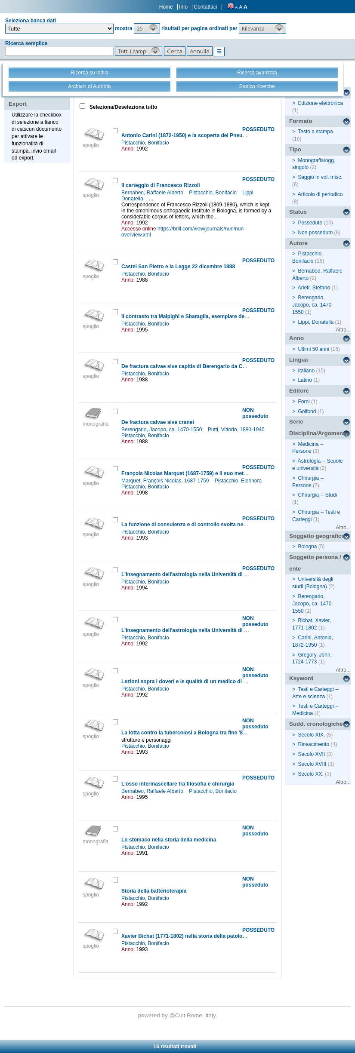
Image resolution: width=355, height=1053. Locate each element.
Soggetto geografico (317, 536)
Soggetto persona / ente (315, 563)
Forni (303, 402)
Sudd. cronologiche (316, 724)
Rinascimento (313, 744)
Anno (296, 338)
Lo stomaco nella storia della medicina (168, 840)
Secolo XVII (311, 754)
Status (298, 212)
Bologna (307, 546)
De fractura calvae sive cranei (157, 422)
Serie (296, 421)
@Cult (178, 1015)
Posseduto (310, 223)
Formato (300, 121)
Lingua (298, 359)
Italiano (306, 371)
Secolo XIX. (311, 735)
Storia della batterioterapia (153, 891)
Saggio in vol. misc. (320, 177)
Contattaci (205, 7)
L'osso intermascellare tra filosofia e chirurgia (177, 784)
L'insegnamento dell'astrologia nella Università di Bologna (193, 574)
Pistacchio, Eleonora (239, 481)
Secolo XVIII (312, 764)
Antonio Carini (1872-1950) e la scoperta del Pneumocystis (193, 135)
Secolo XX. (310, 774)
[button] (147, 28)
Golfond (307, 411)
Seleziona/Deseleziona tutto (122, 107)
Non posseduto (315, 233)
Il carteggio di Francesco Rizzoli (160, 185)
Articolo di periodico (320, 194)
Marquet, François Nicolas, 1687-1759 (165, 481)
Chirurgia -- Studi (317, 495)
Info (183, 7)
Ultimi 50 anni (313, 349)
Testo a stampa (315, 132)
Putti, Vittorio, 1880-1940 (237, 430)
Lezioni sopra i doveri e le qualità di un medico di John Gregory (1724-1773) (214, 681)
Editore (299, 390)
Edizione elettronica (320, 103)
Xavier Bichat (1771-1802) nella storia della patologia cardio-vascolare (207, 936)
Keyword (301, 678)
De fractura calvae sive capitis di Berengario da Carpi (186, 366)
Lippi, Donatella (315, 322)
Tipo (295, 149)
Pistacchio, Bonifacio (145, 143)
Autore (298, 243)
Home (166, 7)
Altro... (343, 330)
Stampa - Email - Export (36, 98)
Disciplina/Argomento (319, 433)
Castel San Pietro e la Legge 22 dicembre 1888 (178, 267)
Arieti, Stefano (314, 288)
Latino (305, 380)
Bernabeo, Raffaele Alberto (153, 193)
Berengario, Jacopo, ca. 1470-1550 (162, 430)
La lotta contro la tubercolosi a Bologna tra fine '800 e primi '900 (199, 733)
